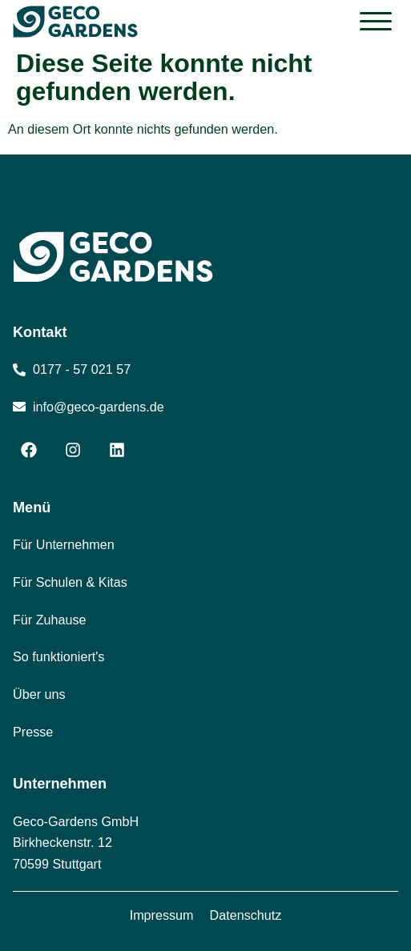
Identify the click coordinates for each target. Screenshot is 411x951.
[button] (375, 22)
